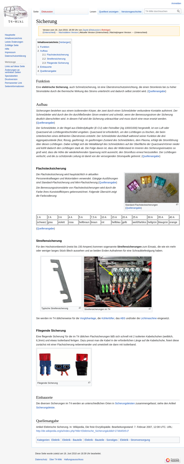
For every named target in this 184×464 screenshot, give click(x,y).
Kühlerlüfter (108, 318)
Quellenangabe (156, 91)
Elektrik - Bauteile (72, 439)
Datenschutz (41, 459)
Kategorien (43, 439)
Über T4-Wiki (55, 459)
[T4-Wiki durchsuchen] (162, 11)
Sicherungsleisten (125, 403)
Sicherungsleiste (45, 407)
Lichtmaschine (149, 318)
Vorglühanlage (88, 318)
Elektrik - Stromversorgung (135, 439)
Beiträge (106, 30)
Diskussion (95, 30)
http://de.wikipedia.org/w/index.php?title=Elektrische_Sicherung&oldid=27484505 (81, 430)
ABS (122, 318)
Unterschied (49, 32)
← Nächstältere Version (67, 32)
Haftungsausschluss (73, 459)
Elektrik (55, 439)
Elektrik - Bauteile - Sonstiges (101, 439)
